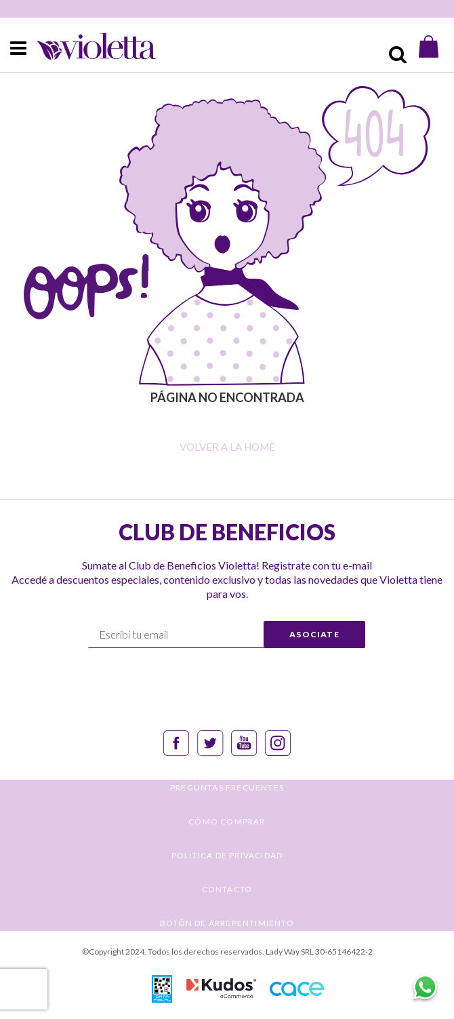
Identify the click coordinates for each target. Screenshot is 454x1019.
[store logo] (85, 46)
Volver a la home (227, 447)
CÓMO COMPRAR (226, 821)
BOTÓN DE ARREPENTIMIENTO (227, 923)
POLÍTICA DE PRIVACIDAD (227, 855)
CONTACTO (227, 889)
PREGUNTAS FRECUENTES (227, 787)
